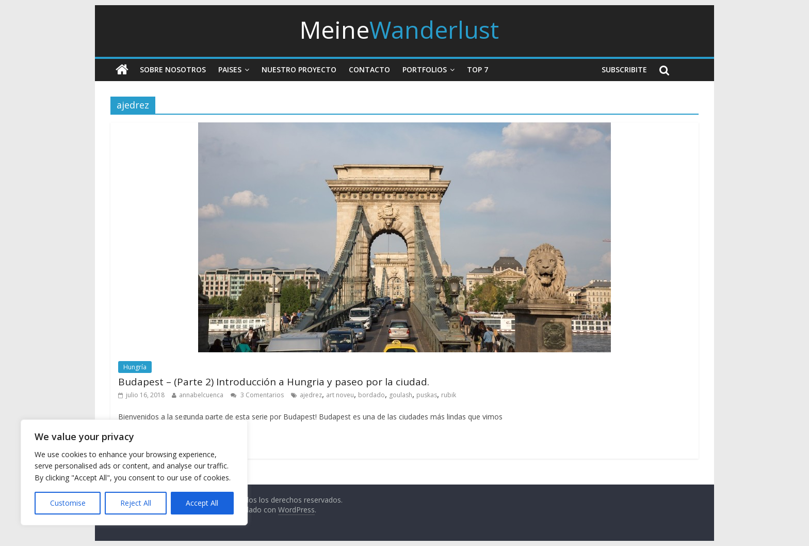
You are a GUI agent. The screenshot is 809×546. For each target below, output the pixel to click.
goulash (400, 395)
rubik (448, 395)
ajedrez (311, 395)
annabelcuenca (201, 395)
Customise (68, 503)
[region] (134, 472)
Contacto (369, 69)
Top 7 (477, 69)
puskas (426, 395)
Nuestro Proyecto (299, 69)
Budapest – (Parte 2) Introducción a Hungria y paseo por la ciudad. (273, 381)
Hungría (135, 367)
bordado (371, 395)
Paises (229, 69)
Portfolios (424, 69)
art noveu (340, 395)
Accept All (202, 503)
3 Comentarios (257, 395)
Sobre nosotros (173, 69)
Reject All (135, 503)
